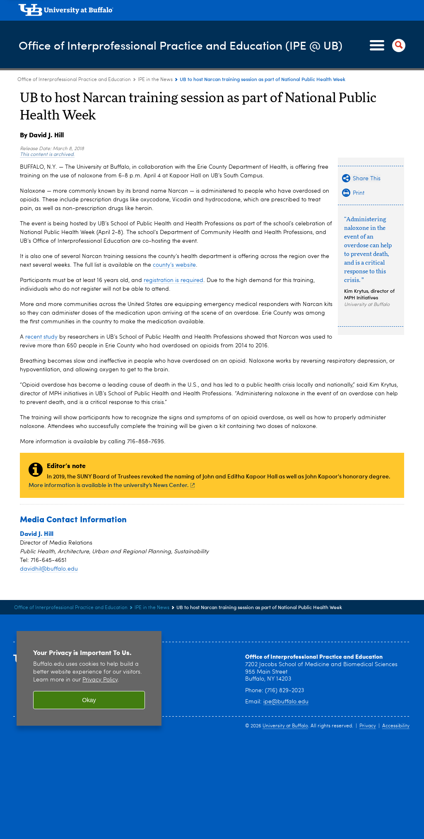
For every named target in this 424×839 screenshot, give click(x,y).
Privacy (367, 726)
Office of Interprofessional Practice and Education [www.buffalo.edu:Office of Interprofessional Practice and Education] (74, 79)
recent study (41, 337)
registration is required (173, 280)
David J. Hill (36, 533)
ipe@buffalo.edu (285, 702)
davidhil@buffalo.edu (49, 569)
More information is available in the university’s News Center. (112, 485)
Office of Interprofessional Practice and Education (314, 656)
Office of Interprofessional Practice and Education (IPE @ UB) (190, 45)
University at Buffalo (285, 726)
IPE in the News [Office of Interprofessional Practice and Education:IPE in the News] (155, 79)
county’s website (174, 265)
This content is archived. (47, 154)
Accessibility (396, 726)
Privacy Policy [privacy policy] (100, 680)
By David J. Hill (42, 134)
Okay (89, 700)
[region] (89, 678)
